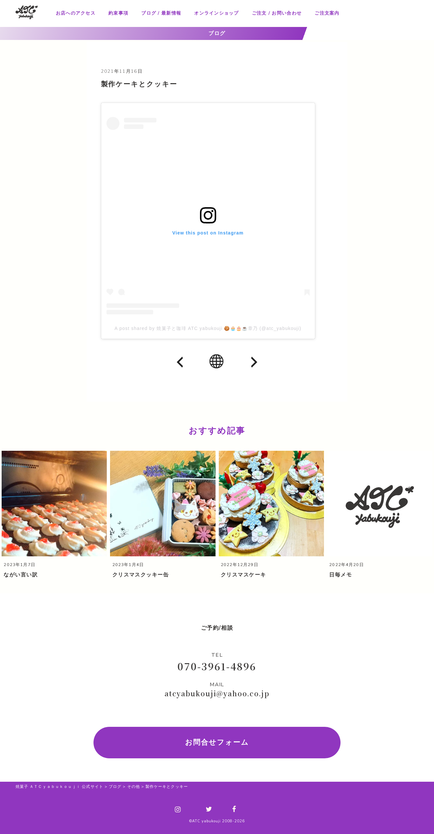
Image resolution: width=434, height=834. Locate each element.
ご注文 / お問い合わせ (277, 13)
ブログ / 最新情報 (161, 13)
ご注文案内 (327, 13)
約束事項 (118, 13)
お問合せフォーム (217, 742)
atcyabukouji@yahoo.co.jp (217, 693)
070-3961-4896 (217, 666)
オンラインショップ (216, 13)
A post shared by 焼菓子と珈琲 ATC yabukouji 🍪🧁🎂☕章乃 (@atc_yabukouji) (208, 328)
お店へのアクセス (75, 13)
